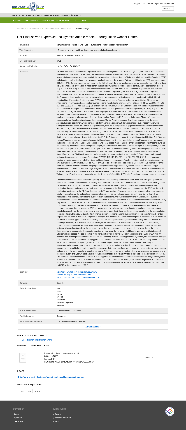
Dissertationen (34, 29)
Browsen (31, 20)
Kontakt (150, 4)
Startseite (20, 29)
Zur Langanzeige (92, 327)
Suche (16, 20)
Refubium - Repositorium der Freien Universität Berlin (47, 15)
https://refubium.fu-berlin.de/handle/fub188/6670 (77, 272)
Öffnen (147, 358)
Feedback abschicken (63, 418)
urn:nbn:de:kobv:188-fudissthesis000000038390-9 (78, 278)
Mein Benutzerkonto (56, 20)
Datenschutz (169, 4)
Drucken (58, 414)
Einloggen (136, 4)
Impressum (158, 4)
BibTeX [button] (37, 391)
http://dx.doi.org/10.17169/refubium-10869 (74, 275)
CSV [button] (29, 391)
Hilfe (143, 4)
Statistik (80, 20)
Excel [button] (22, 391)
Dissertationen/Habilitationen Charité (57, 29)
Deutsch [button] (167, 8)
